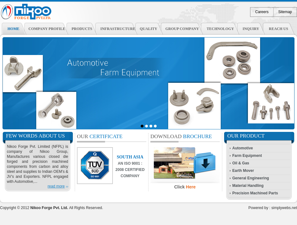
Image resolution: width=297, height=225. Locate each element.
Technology (220, 29)
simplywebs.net (284, 208)
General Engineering (250, 178)
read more (56, 186)
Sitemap (285, 12)
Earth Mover (243, 170)
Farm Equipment (247, 155)
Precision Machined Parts (255, 193)
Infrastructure (117, 29)
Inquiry (251, 29)
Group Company (182, 29)
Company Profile (46, 29)
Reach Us (278, 29)
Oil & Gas (240, 163)
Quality (148, 29)
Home (13, 29)
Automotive (242, 148)
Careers (262, 12)
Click (185, 186)
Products (82, 29)
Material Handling (248, 185)
